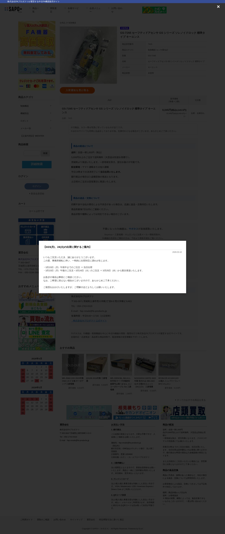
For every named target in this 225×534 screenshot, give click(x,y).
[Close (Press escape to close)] (218, 6)
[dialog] (112, 267)
